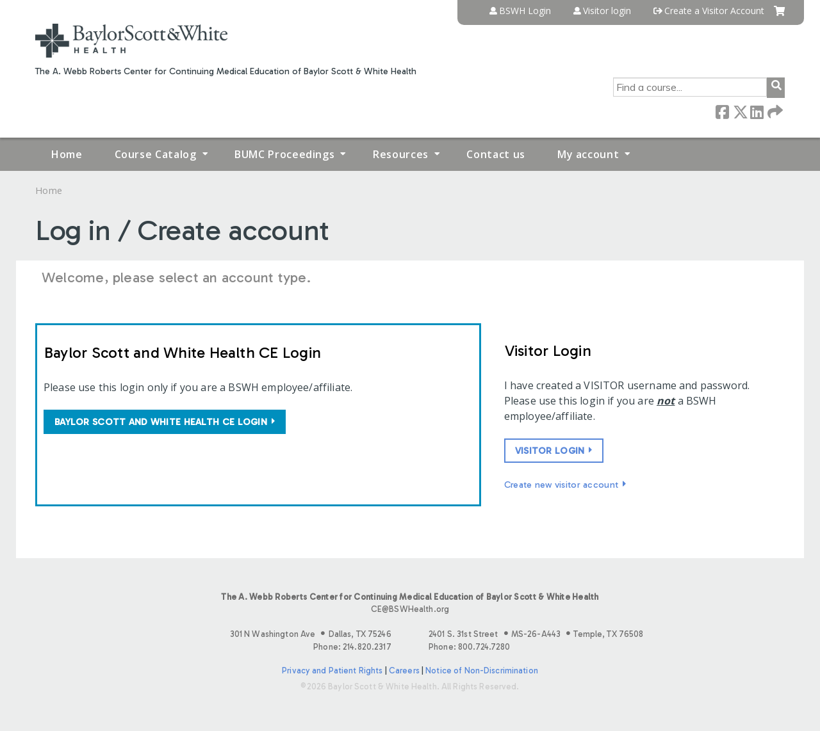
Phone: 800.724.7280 (469, 647)
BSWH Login (525, 10)
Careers (404, 670)
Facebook (722, 111)
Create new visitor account (561, 484)
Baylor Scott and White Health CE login (160, 422)
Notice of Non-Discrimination (481, 670)
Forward (773, 111)
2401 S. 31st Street (536, 634)
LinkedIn (756, 111)
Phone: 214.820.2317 (352, 647)
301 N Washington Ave (310, 634)
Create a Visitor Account (714, 10)
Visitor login (607, 10)
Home (67, 154)
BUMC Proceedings (284, 154)
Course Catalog (156, 154)
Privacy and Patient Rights (332, 670)
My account (588, 154)
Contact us (495, 154)
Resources (401, 154)
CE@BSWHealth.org (410, 609)
